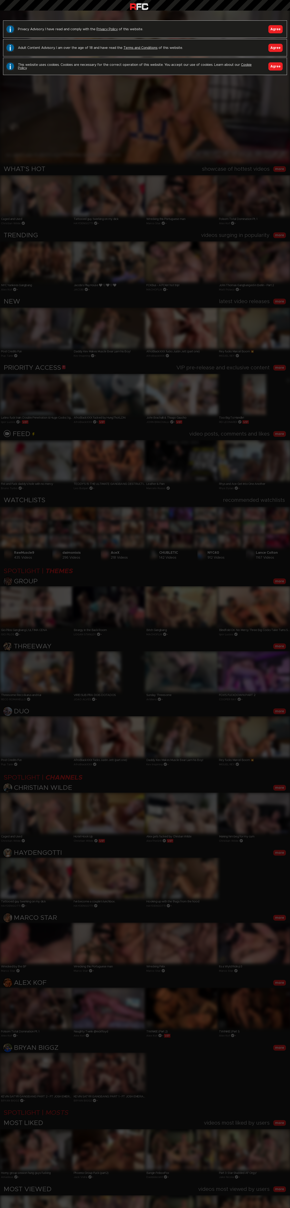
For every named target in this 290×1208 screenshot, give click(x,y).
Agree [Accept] (275, 29)
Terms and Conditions (140, 47)
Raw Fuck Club (139, 6)
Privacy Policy (107, 29)
